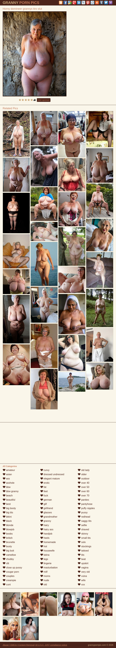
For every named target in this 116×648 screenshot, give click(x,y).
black (7, 521)
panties (83, 499)
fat (43, 487)
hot (43, 546)
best (7, 504)
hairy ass (46, 529)
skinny (83, 533)
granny (45, 521)
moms (45, 576)
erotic (45, 483)
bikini (7, 516)
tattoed (83, 550)
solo (82, 542)
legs (44, 559)
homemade (48, 542)
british (8, 538)
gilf (43, 504)
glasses (46, 512)
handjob (46, 533)
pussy (82, 512)
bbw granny (11, 491)
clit (6, 563)
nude (44, 580)
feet (44, 491)
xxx (81, 584)
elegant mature (50, 478)
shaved (83, 529)
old (43, 584)
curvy (45, 470)
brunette (9, 542)
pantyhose (85, 504)
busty (7, 546)
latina (45, 555)
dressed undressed (52, 474)
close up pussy (12, 567)
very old (84, 572)
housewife (47, 550)
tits (81, 555)
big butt (8, 550)
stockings (84, 546)
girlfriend (46, 508)
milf (43, 572)
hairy (44, 525)
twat (82, 559)
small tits (84, 538)
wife (81, 580)
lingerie (46, 563)
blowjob (8, 529)
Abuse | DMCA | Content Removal (19, 645)
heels (45, 538)
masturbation (49, 567)
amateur (9, 470)
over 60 (83, 491)
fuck (44, 495)
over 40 (83, 483)
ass (6, 478)
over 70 (83, 495)
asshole (8, 483)
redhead (84, 516)
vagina (83, 567)
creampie (9, 580)
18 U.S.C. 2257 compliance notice (51, 645)
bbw (7, 487)
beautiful (9, 499)
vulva (82, 576)
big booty (9, 508)
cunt (7, 584)
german (46, 499)
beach (8, 495)
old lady (84, 470)
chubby (8, 559)
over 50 (83, 487)
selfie (82, 525)
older (82, 474)
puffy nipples (86, 508)
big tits (8, 512)
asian (7, 474)
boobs (8, 533)
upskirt (83, 563)
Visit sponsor (44, 100)
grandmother (48, 516)
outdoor (83, 478)
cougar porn (11, 572)
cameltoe (9, 555)
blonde (8, 525)
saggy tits (84, 521)
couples (8, 576)
